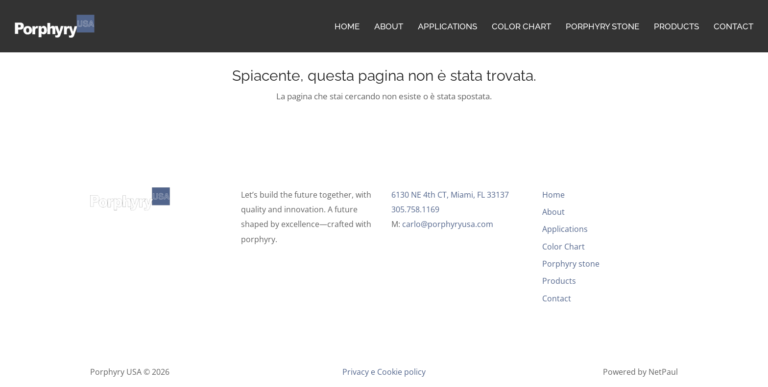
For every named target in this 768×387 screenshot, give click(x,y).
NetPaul (663, 371)
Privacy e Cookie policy (384, 371)
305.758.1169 (416, 209)
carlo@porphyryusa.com (447, 224)
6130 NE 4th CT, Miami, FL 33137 (450, 194)
